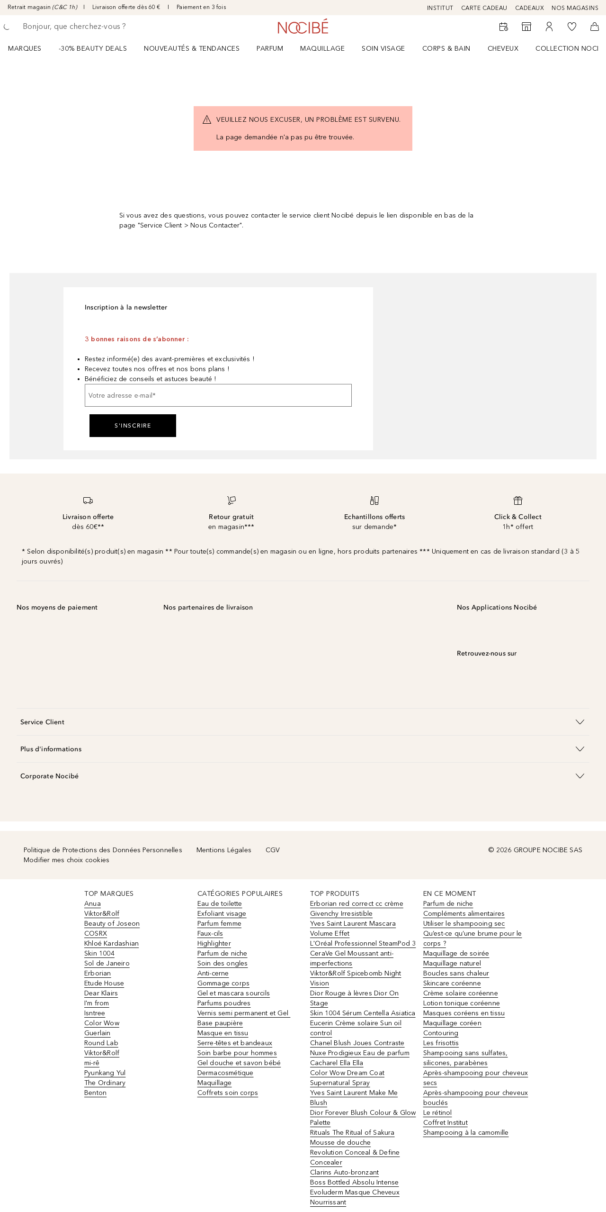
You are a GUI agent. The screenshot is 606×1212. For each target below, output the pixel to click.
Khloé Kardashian (111, 943)
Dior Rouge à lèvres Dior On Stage (354, 998)
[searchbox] (92, 26)
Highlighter (214, 943)
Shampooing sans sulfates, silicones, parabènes (465, 1058)
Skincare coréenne (452, 983)
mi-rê (91, 1063)
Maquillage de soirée (456, 953)
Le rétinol (437, 1113)
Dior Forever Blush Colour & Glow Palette (363, 1118)
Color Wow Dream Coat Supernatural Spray (347, 1078)
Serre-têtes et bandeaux (235, 1043)
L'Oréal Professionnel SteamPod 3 (363, 943)
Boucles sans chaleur (456, 973)
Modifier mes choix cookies (66, 860)
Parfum (270, 49)
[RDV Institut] (503, 26)
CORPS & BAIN (446, 49)
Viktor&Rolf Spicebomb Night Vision (355, 978)
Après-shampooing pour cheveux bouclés (475, 1098)
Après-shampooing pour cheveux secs (475, 1078)
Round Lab (101, 1043)
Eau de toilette (219, 904)
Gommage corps (223, 983)
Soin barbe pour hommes (237, 1053)
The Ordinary (104, 1083)
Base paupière (220, 1023)
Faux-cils (210, 934)
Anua (92, 904)
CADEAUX (529, 8)
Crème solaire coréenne (460, 993)
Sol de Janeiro (107, 963)
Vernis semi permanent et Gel (244, 1013)
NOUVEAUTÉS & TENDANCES (192, 49)
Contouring (441, 1033)
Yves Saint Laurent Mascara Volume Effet (353, 929)
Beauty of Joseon (112, 924)
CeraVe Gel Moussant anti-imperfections (351, 958)
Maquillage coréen (452, 1023)
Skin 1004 (99, 953)
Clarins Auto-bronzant (344, 1172)
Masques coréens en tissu (464, 1013)
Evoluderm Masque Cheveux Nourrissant (355, 1197)
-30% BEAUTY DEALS (93, 49)
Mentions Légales (223, 850)
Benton (95, 1093)
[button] (303, 721)
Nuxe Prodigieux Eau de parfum (360, 1053)
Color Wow (101, 1023)
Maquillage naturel (452, 963)
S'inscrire (133, 425)
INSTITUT (440, 8)
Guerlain (97, 1033)
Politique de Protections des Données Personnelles (103, 850)
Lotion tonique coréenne (461, 1003)
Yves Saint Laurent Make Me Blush (354, 1098)
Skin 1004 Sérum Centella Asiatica (363, 1013)
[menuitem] (31, 48)
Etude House (104, 983)
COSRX (95, 934)
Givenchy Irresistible (341, 914)
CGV (273, 850)
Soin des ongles (222, 963)
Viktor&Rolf (101, 914)
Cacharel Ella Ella (337, 1063)
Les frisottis (441, 1043)
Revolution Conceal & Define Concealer (355, 1157)
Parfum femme (219, 924)
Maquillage (322, 49)
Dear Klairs (101, 993)
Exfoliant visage (222, 914)
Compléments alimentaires (464, 914)
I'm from (96, 1003)
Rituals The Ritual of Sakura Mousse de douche (352, 1138)
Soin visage (383, 49)
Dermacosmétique (225, 1073)
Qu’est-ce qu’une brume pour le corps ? (472, 939)
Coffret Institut (445, 1123)
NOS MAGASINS (575, 8)
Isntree (94, 1013)
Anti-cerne (213, 973)
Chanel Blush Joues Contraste (357, 1043)
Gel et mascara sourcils (233, 993)
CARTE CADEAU (484, 8)
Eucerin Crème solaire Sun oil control (355, 1028)
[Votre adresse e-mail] (218, 395)
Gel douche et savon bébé (239, 1063)
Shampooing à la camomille (466, 1133)
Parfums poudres (224, 1003)
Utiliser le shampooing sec (464, 924)
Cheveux (503, 49)
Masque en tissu (223, 1033)
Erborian (97, 973)
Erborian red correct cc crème (356, 904)
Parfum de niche (222, 953)
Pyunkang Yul (104, 1073)
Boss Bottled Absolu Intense (354, 1182)
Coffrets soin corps (227, 1093)
